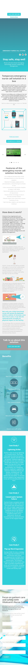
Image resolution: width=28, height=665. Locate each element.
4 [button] (14, 162)
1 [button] (9, 162)
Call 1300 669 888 (14, 6)
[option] (14, 152)
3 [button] (13, 162)
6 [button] (18, 162)
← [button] (3, 154)
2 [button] (11, 162)
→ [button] (25, 154)
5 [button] (16, 162)
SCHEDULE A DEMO (14, 141)
